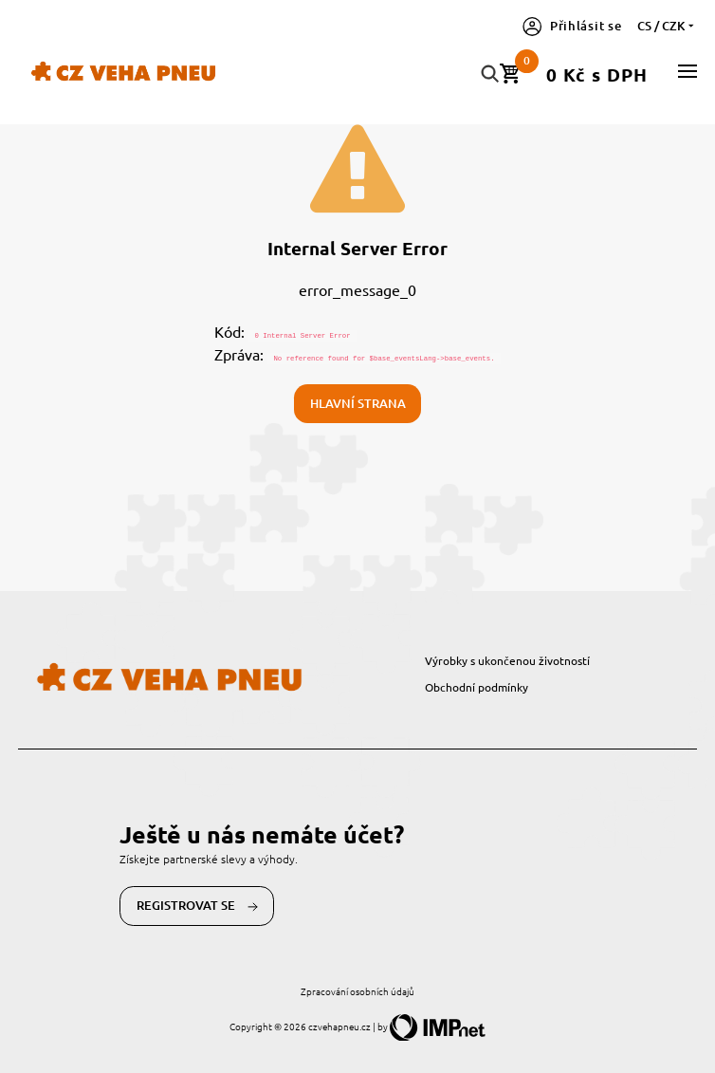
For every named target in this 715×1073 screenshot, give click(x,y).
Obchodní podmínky (476, 686)
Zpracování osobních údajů (357, 991)
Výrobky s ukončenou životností (507, 660)
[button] (687, 71)
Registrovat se (197, 906)
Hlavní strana (358, 403)
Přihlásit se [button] (572, 25)
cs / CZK (667, 25)
